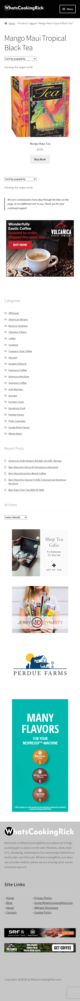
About (10, 908)
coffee (12, 338)
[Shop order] (20, 59)
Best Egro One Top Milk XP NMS (26, 490)
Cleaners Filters (17, 332)
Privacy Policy (43, 898)
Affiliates (13, 313)
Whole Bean (15, 433)
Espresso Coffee (17, 370)
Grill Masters (15, 389)
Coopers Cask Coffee (20, 351)
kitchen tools (16, 402)
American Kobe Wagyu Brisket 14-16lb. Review (34, 460)
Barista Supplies (18, 326)
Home (12, 23)
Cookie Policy (43, 912)
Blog (9, 903)
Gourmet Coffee (17, 383)
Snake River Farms (19, 427)
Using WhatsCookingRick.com (53, 903)
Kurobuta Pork (16, 408)
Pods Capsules (16, 421)
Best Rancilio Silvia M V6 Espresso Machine (33, 467)
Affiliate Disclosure (46, 908)
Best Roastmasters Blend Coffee (27, 473)
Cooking (13, 344)
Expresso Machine (18, 376)
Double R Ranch (17, 363)
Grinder (12, 395)
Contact (11, 912)
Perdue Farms (16, 414)
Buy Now (40, 159)
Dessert (12, 357)
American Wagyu (18, 319)
